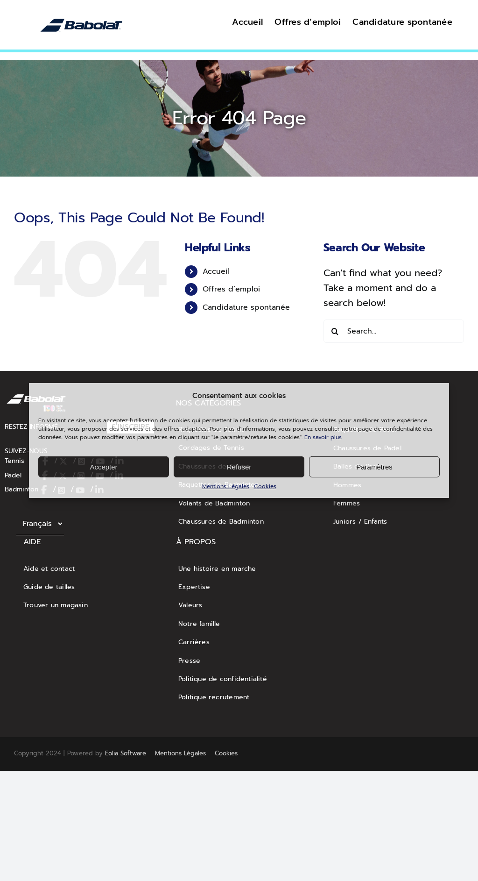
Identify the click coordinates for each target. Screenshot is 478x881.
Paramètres (374, 466)
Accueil (216, 271)
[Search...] (393, 331)
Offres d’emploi (231, 289)
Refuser (239, 466)
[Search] (335, 331)
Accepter (103, 466)
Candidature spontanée (246, 307)
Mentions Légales (225, 486)
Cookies (265, 486)
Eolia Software (125, 753)
